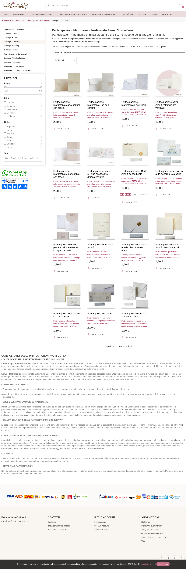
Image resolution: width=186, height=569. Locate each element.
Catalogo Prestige (11, 50)
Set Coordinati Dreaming (14, 29)
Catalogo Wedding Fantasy (15, 58)
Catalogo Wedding (11, 46)
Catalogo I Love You (12, 42)
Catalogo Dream (10, 33)
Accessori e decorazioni (104, 14)
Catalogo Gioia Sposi (12, 62)
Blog (154, 14)
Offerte (142, 14)
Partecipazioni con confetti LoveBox (18, 70)
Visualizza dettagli (148, 564)
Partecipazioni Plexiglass (14, 66)
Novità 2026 (128, 14)
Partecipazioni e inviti (43, 14)
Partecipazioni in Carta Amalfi (15, 54)
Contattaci (167, 14)
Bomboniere (19, 14)
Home (5, 14)
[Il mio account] (179, 6)
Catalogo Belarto (23, 38)
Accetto (163, 564)
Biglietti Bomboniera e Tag (73, 14)
